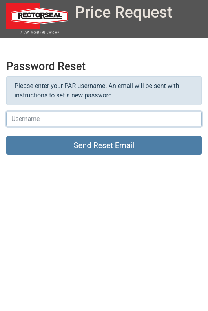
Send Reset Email (104, 145)
